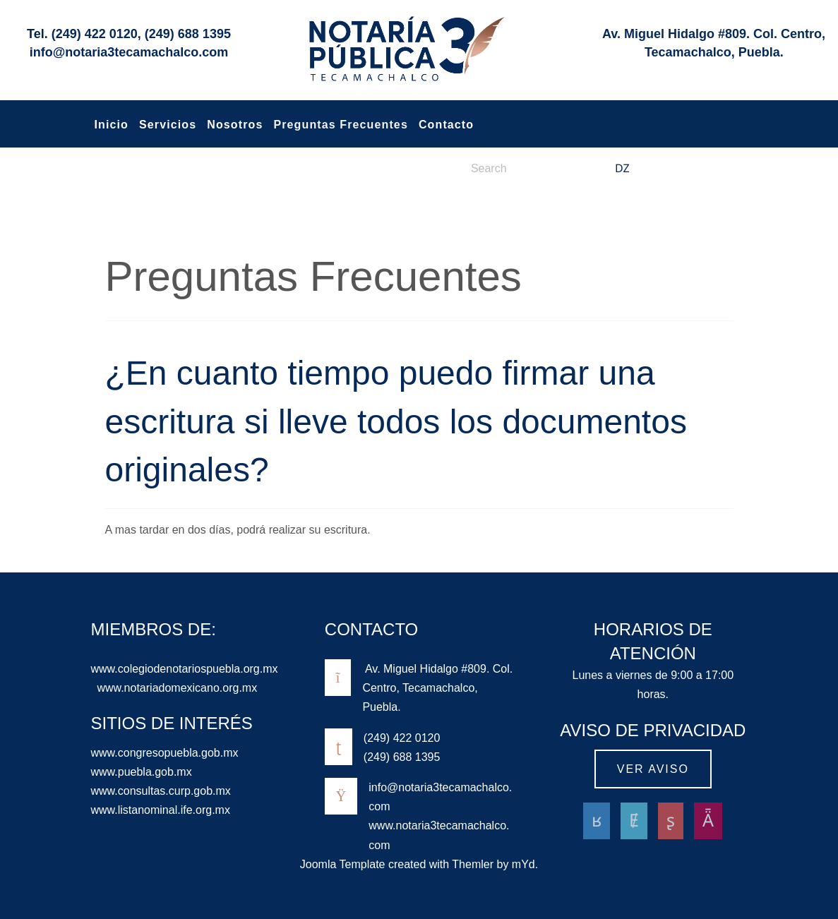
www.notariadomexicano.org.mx (177, 688)
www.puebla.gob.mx (141, 772)
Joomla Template (342, 864)
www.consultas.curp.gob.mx (161, 791)
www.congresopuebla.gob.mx (165, 753)
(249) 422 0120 (95, 34)
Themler (472, 864)
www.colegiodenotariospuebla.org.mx (184, 669)
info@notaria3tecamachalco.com (129, 52)
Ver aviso (653, 769)
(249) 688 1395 (188, 34)
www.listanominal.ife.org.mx (160, 810)
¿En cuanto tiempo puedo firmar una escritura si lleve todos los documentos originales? (396, 421)
